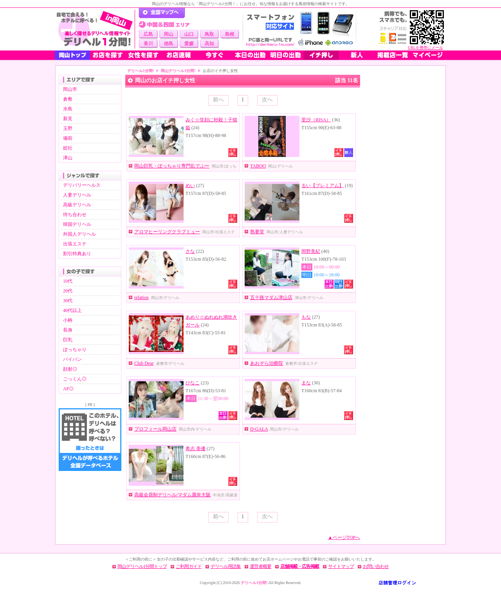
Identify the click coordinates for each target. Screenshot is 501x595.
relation (141, 297)
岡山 (168, 34)
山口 (189, 34)
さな (190, 251)
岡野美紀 (310, 251)
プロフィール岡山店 (155, 429)
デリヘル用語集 (226, 566)
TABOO (258, 166)
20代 (67, 291)
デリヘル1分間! (140, 71)
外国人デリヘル (79, 234)
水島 (67, 109)
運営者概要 (260, 566)
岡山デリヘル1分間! (178, 71)
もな (306, 317)
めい (190, 185)
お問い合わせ (376, 566)
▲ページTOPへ (344, 537)
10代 (67, 281)
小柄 (67, 320)
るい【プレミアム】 (322, 185)
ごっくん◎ (75, 379)
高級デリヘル (77, 204)
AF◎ (68, 388)
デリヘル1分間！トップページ (162, 13)
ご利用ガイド (189, 566)
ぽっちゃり (75, 349)
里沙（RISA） (316, 120)
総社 (67, 148)
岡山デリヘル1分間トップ (142, 566)
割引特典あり (77, 253)
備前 (67, 138)
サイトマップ (341, 566)
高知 (209, 43)
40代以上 (72, 310)
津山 (67, 157)
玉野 (67, 128)
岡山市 (70, 89)
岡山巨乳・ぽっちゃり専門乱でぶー (171, 166)
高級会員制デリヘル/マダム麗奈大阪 (172, 495)
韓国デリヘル (77, 224)
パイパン (72, 359)
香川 (148, 43)
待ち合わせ (75, 214)
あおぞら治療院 (266, 363)
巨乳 (67, 340)
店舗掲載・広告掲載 (299, 566)
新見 (67, 118)
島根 (229, 34)
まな (306, 383)
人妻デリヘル (77, 195)
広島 (148, 34)
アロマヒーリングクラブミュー (167, 231)
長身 (67, 330)
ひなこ (193, 383)
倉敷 (67, 99)
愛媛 (189, 43)
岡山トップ (72, 55)
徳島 (168, 43)
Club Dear (144, 363)
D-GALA (259, 429)
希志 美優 (195, 448)
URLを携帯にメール (425, 47)
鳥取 (209, 34)
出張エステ (75, 244)
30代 (67, 300)
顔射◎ (70, 369)
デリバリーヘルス (82, 185)
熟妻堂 (257, 231)
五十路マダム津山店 (271, 297)
